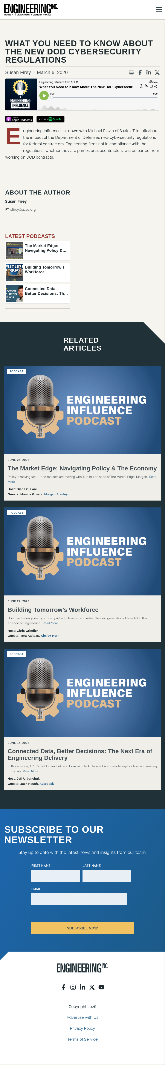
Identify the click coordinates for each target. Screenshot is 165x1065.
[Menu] (159, 10)
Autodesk (47, 784)
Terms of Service (82, 1040)
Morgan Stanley (56, 495)
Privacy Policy (82, 1029)
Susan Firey (18, 73)
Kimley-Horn (50, 636)
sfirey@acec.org (20, 210)
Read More (50, 624)
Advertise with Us (82, 1018)
